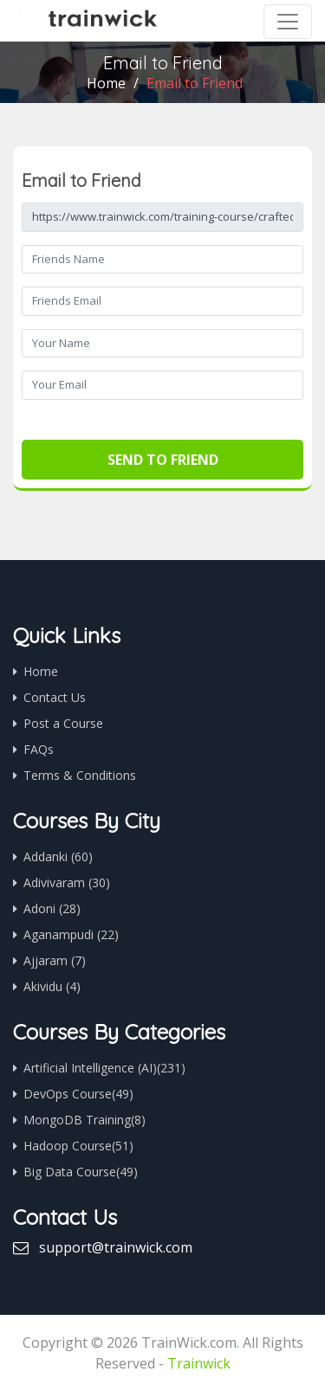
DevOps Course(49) (78, 1093)
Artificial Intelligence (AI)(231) (104, 1067)
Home (106, 83)
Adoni (52, 908)
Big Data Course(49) (80, 1171)
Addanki (58, 856)
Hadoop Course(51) (78, 1145)
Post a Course (63, 723)
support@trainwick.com (115, 1247)
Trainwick (199, 1363)
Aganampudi (71, 934)
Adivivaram (66, 882)
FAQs (38, 749)
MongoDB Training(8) (84, 1119)
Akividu (52, 986)
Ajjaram (54, 960)
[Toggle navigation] (287, 21)
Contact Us (54, 697)
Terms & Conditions (79, 775)
